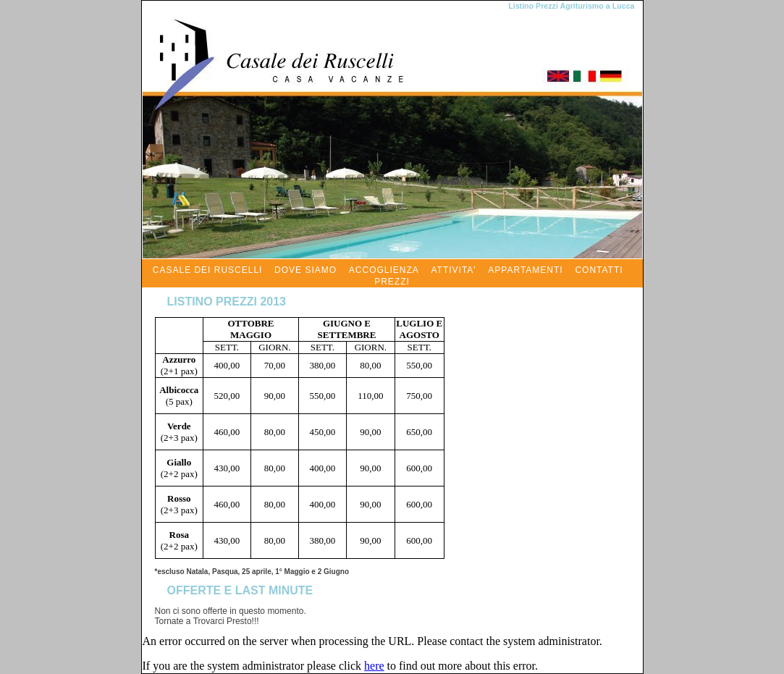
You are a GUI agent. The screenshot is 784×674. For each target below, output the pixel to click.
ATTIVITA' (453, 270)
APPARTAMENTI (525, 270)
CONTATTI (599, 270)
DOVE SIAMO (305, 270)
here (374, 666)
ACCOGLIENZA (384, 270)
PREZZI (392, 282)
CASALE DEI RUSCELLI (208, 270)
